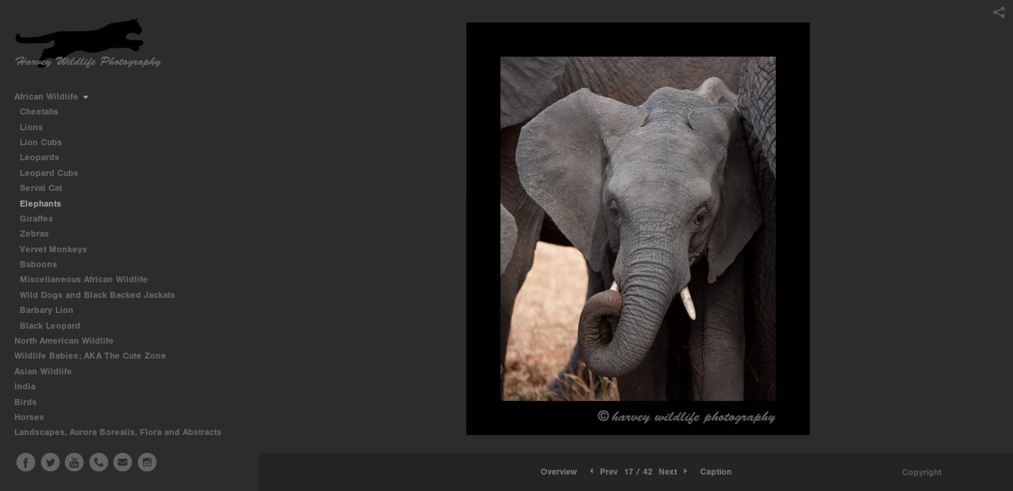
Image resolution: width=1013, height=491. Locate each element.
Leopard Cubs (49, 173)
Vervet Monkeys (53, 249)
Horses (35, 417)
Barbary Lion (47, 310)
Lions (31, 127)
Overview (559, 471)
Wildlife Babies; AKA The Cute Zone (90, 356)
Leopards (39, 157)
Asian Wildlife (49, 371)
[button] (559, 472)
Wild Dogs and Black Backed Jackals (97, 295)
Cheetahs (39, 111)
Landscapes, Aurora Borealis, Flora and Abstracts (123, 432)
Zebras (34, 233)
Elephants (40, 203)
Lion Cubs (41, 142)
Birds (31, 402)
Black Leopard (50, 326)
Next (674, 471)
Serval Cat (41, 188)
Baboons (38, 264)
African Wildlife (52, 96)
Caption (715, 471)
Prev (602, 471)
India (30, 386)
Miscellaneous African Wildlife (84, 279)
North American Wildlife (69, 341)
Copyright (921, 472)
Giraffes (36, 218)
